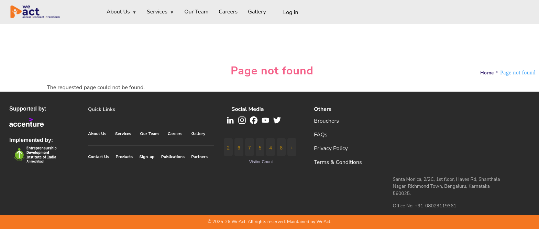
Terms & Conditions (338, 162)
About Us (97, 133)
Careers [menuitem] (228, 12)
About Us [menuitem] (121, 12)
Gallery (198, 133)
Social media (247, 109)
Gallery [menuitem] (257, 12)
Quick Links (101, 109)
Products (124, 156)
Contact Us (98, 156)
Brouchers (326, 121)
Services (123, 133)
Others (322, 109)
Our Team (149, 133)
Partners (199, 156)
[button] (254, 119)
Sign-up (146, 156)
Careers (175, 133)
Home (487, 73)
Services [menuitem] (160, 12)
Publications (173, 156)
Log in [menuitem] (290, 12)
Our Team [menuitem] (196, 12)
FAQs (320, 134)
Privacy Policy (331, 148)
